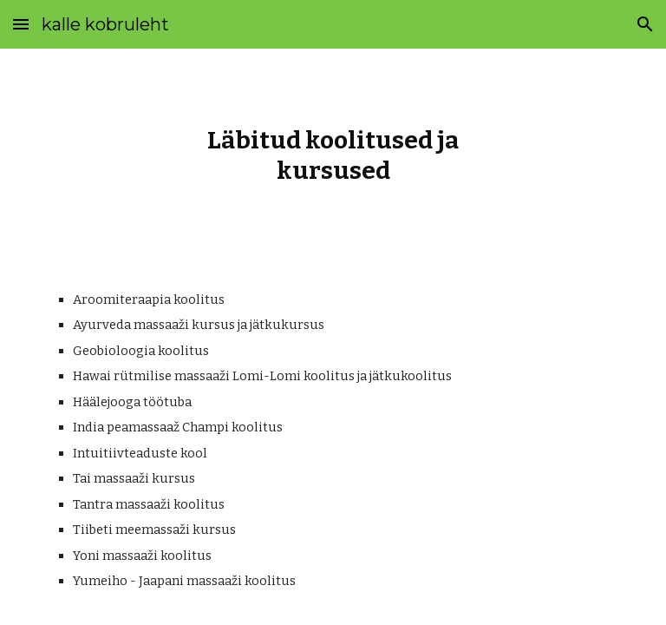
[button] (21, 24)
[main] (332, 155)
